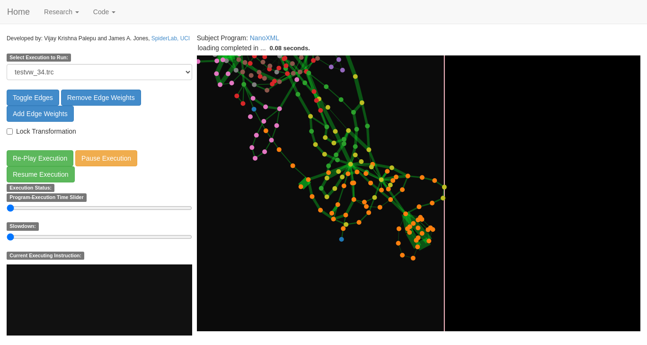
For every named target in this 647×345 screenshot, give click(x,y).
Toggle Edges (33, 97)
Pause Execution (106, 158)
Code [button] (104, 12)
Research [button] (61, 12)
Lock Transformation (41, 131)
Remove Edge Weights (101, 97)
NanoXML (264, 38)
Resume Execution (41, 174)
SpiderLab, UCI (170, 38)
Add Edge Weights (40, 114)
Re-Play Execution (40, 158)
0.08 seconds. (290, 48)
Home (18, 12)
